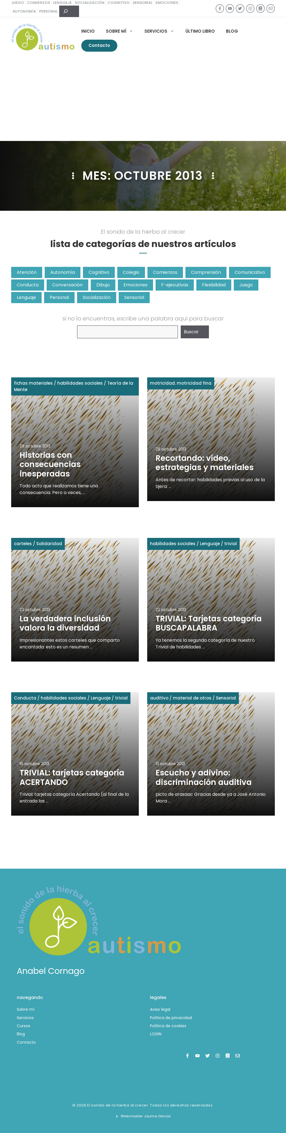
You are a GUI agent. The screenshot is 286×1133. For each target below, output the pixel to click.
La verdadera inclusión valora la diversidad (65, 623)
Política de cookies (168, 1026)
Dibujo (103, 285)
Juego (246, 285)
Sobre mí (122, 31)
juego (17, 2)
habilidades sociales (80, 383)
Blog (232, 31)
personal (48, 11)
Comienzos (165, 272)
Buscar (191, 332)
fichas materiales (33, 383)
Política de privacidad (171, 1018)
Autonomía (62, 272)
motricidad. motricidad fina (180, 383)
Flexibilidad (214, 285)
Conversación (67, 285)
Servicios (162, 31)
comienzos (38, 2)
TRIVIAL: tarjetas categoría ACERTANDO (72, 777)
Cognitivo (99, 272)
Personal (59, 297)
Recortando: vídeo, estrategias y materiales (205, 463)
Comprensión (206, 272)
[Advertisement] (143, 99)
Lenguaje (26, 297)
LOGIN (155, 1034)
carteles (23, 544)
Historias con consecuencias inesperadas (50, 464)
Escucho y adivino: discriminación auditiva (204, 777)
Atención (27, 272)
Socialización (97, 297)
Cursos (23, 1026)
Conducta (28, 285)
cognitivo (119, 2)
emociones (167, 2)
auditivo (159, 698)
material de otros (192, 698)
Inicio (88, 31)
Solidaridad (49, 544)
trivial (230, 544)
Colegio (131, 272)
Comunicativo (250, 272)
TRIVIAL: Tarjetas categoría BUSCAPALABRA (209, 623)
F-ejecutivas (174, 285)
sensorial (142, 2)
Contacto (99, 45)
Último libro (200, 31)
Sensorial (134, 297)
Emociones (135, 285)
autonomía (24, 11)
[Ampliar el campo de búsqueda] (69, 11)
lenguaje (62, 2)
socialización (89, 2)
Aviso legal (160, 1009)
